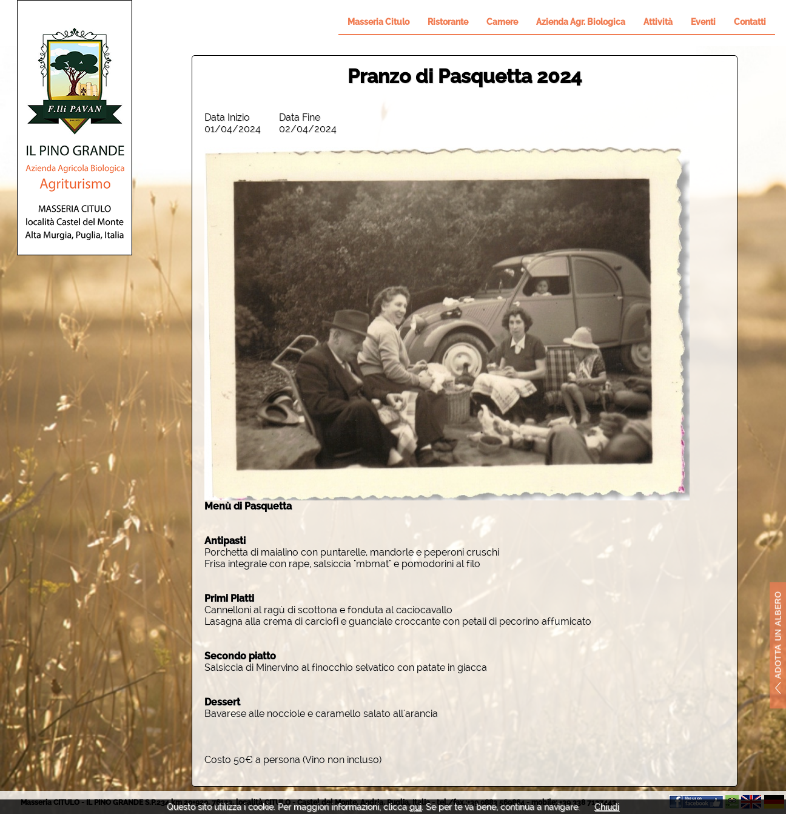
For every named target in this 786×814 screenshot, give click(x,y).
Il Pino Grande (74, 127)
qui (415, 807)
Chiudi (606, 807)
